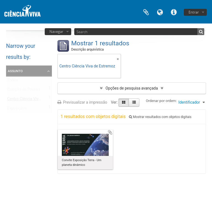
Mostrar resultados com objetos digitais (160, 117)
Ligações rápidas (174, 11)
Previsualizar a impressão (82, 102)
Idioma (160, 11)
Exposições (17, 109)
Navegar (56, 31)
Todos (12, 81)
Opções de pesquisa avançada (131, 88)
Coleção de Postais (23, 90)
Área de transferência (146, 11)
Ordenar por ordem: (161, 101)
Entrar (194, 12)
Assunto (15, 71)
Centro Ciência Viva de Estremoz (35, 100)
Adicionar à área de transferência (110, 132)
